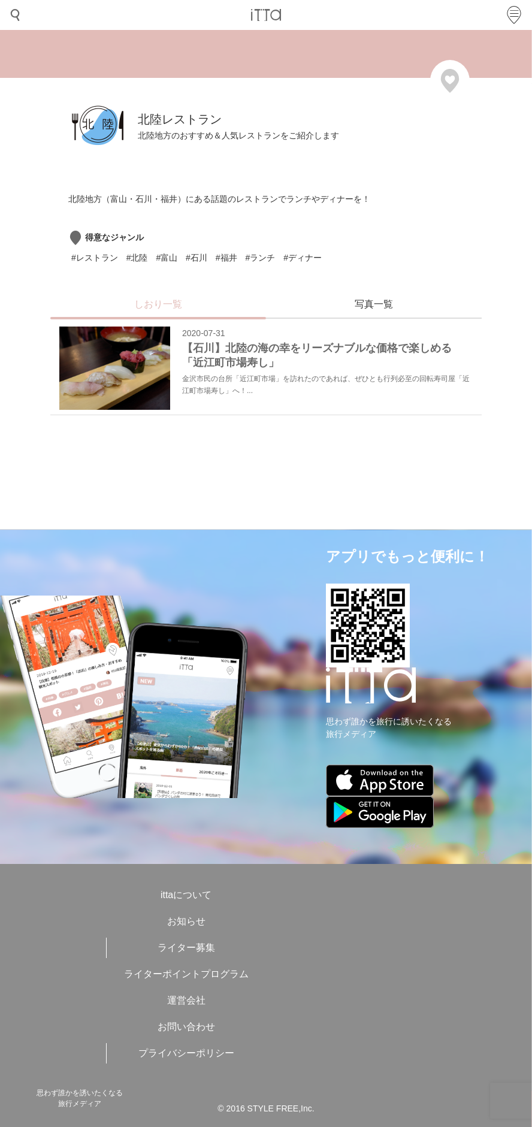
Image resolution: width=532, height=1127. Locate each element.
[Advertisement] (218, 466)
